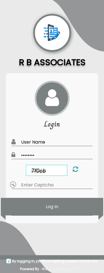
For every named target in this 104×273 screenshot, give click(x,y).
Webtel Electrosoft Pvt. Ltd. (63, 269)
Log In (52, 206)
